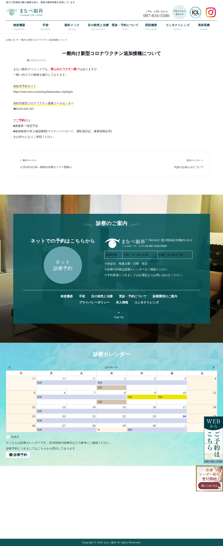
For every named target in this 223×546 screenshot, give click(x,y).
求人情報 (122, 302)
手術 (45, 27)
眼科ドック (71, 27)
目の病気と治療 (98, 27)
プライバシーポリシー (94, 302)
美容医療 (204, 27)
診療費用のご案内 (165, 296)
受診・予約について (125, 27)
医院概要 (151, 27)
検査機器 (19, 27)
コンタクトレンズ (178, 27)
